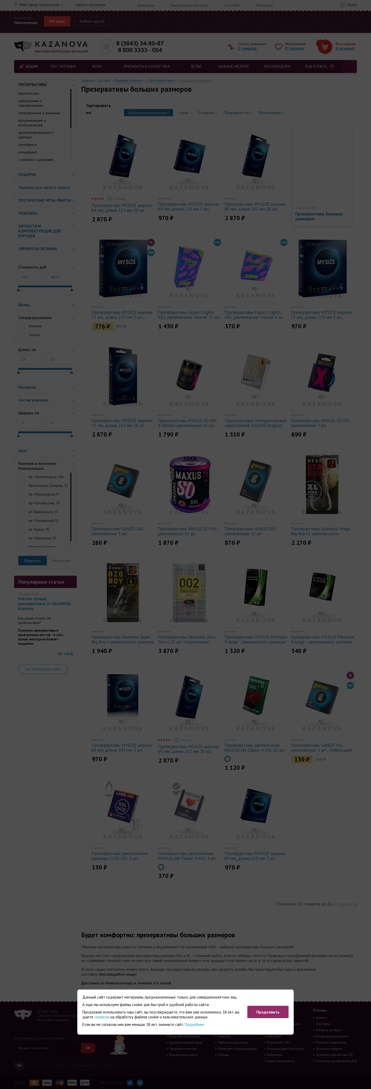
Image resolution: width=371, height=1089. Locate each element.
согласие (101, 1017)
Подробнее (194, 1024)
